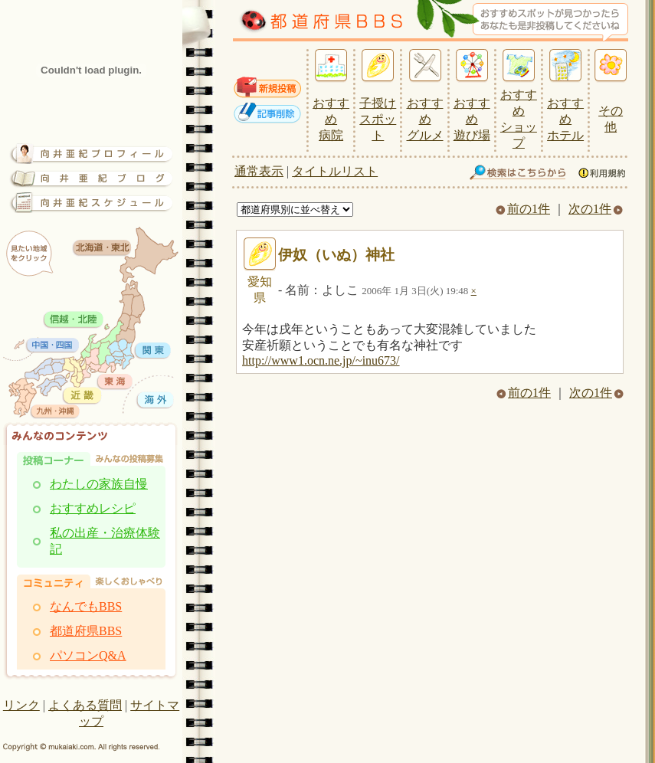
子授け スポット (377, 119)
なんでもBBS (86, 606)
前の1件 (523, 208)
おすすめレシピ (93, 508)
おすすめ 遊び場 (472, 119)
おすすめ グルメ (425, 119)
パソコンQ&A (88, 655)
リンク (21, 705)
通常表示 (258, 171)
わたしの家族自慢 (99, 483)
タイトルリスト (335, 171)
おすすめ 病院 (331, 119)
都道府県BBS (86, 630)
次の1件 (595, 208)
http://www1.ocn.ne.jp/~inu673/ (321, 360)
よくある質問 (85, 705)
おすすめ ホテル (565, 119)
